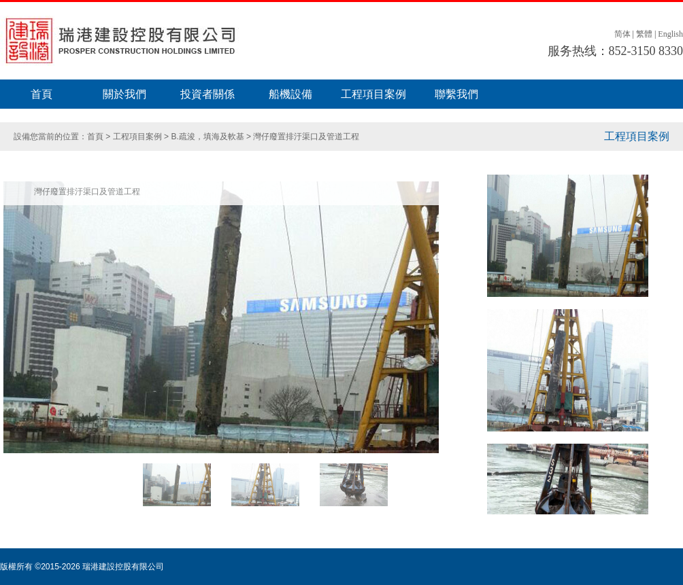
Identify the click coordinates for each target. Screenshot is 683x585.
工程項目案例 (373, 94)
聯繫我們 (456, 94)
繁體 (644, 34)
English (670, 34)
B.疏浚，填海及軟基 (208, 136)
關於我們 (124, 94)
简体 (622, 34)
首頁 (41, 94)
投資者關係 (207, 94)
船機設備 (290, 94)
